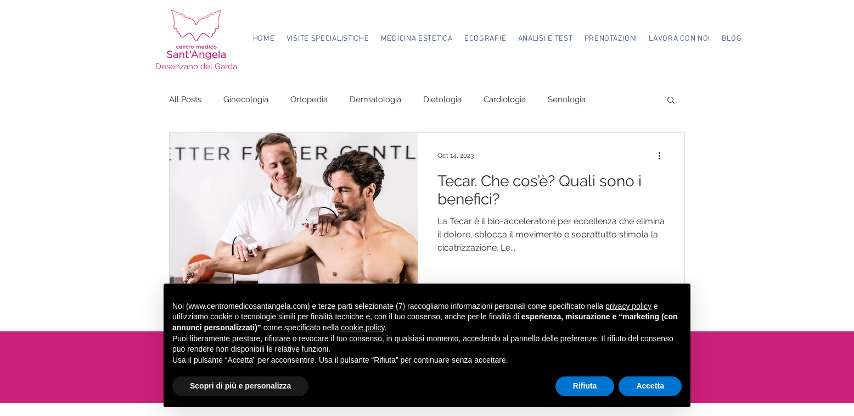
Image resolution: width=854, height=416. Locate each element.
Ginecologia (245, 99)
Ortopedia (309, 99)
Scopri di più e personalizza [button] (240, 385)
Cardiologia (505, 99)
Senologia (567, 99)
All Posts (185, 99)
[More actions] (663, 155)
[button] (327, 38)
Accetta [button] (650, 385)
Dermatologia (375, 99)
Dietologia (442, 99)
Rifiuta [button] (585, 385)
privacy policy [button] (628, 306)
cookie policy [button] (362, 327)
